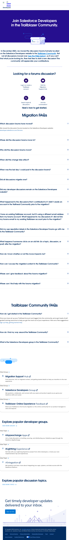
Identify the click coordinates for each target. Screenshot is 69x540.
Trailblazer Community (47, 53)
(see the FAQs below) (37, 56)
